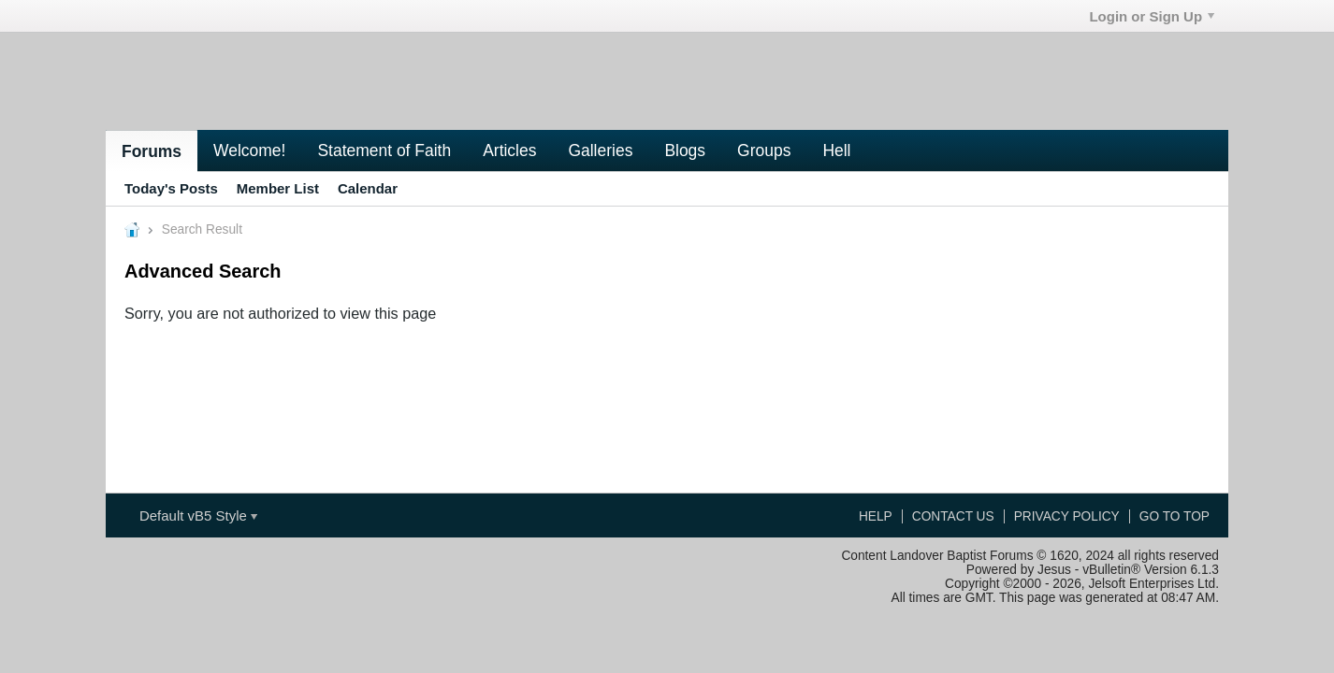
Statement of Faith (384, 150)
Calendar (368, 188)
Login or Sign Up (1151, 16)
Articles (509, 150)
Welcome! (249, 150)
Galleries (600, 150)
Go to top (1174, 516)
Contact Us (953, 516)
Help (875, 516)
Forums (151, 151)
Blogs (684, 150)
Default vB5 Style (198, 515)
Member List (278, 188)
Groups (763, 150)
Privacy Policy (1067, 516)
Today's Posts (171, 188)
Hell (836, 150)
